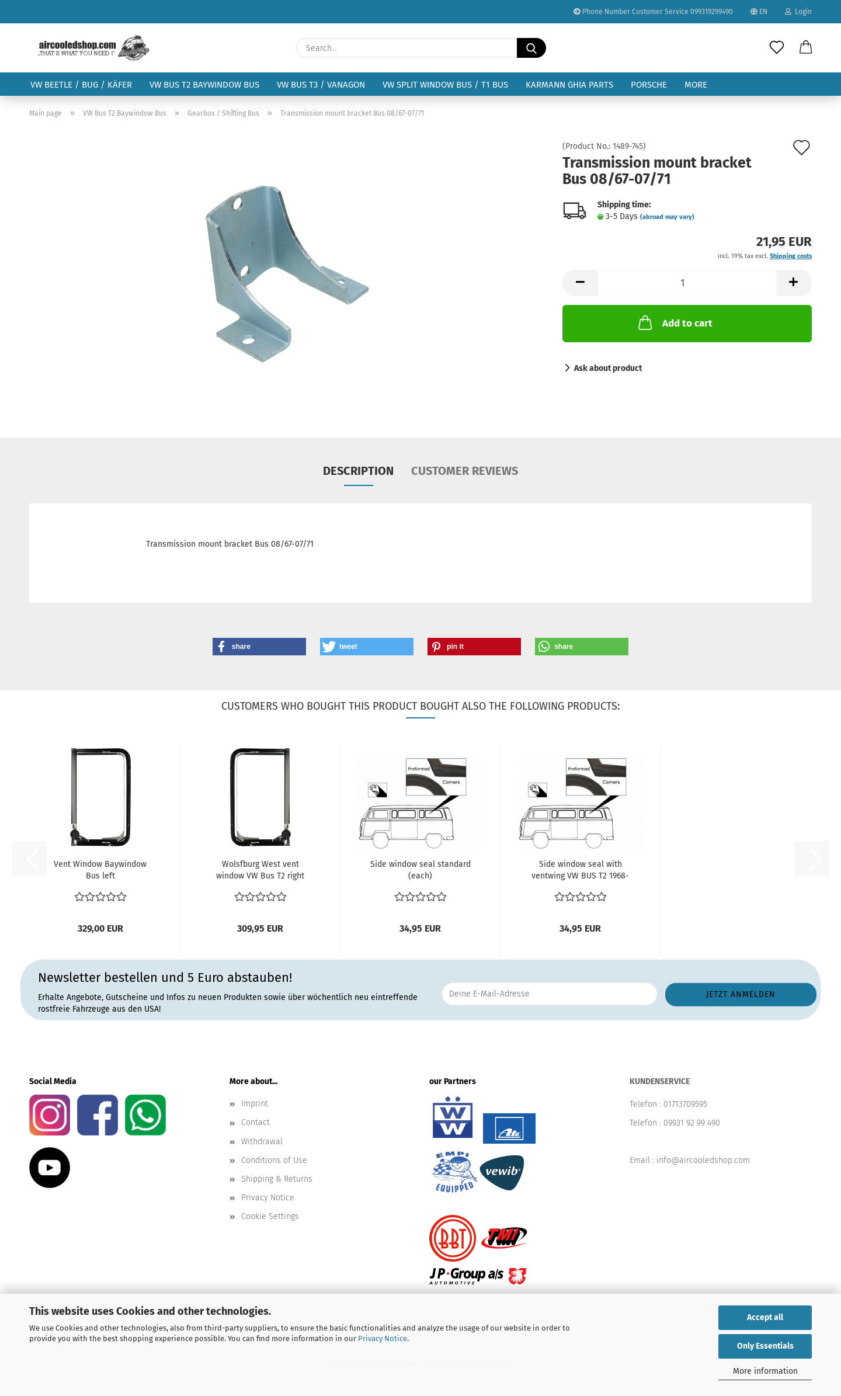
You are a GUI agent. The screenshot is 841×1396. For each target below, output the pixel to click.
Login (798, 12)
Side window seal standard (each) (420, 870)
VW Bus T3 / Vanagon (321, 84)
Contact (255, 1122)
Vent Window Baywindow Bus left (100, 870)
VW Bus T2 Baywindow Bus (204, 84)
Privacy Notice (382, 1338)
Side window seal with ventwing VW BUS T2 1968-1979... (580, 870)
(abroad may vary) (667, 217)
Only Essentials (765, 1346)
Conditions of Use (274, 1160)
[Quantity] (687, 283)
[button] (806, 47)
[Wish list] (776, 47)
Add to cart (674, 322)
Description (358, 471)
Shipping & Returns (276, 1179)
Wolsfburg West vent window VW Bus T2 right (260, 870)
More (695, 84)
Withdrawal (262, 1142)
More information (765, 1371)
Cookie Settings (270, 1216)
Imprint (254, 1104)
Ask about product (608, 368)
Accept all (765, 1317)
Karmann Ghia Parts (569, 84)
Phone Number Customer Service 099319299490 (653, 12)
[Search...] (531, 48)
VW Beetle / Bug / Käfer (81, 84)
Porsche (649, 84)
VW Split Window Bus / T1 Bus (445, 84)
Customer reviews (464, 471)
